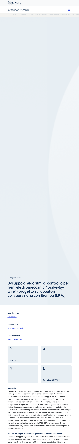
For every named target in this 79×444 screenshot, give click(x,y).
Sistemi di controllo (15, 339)
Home (9, 15)
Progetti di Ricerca (15, 278)
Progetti (23, 15)
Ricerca (15, 15)
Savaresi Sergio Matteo (16, 328)
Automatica (12, 317)
